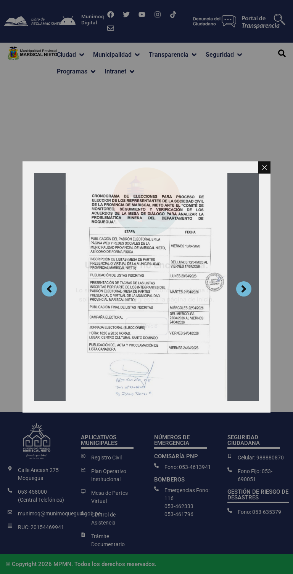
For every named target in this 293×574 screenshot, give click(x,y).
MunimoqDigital (92, 20)
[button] (71, 54)
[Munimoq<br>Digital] (68, 21)
